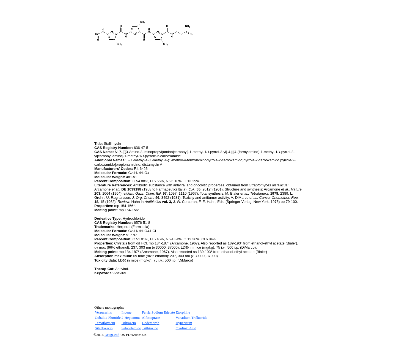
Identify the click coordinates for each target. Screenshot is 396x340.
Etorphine (183, 312)
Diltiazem (129, 323)
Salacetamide (131, 328)
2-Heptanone (131, 317)
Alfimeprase (151, 317)
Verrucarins (103, 312)
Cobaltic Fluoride (108, 317)
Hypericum (184, 323)
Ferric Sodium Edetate (158, 312)
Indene (126, 312)
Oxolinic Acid (186, 328)
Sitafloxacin (103, 328)
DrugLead (112, 335)
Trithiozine (150, 328)
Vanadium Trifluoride (191, 317)
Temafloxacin (105, 323)
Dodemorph (151, 323)
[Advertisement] (140, 101)
